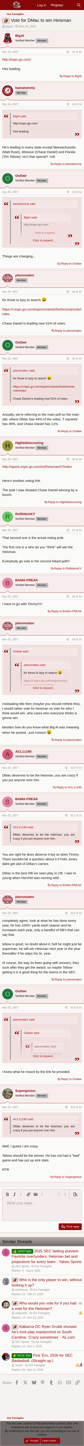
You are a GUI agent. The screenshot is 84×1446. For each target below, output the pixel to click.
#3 (74, 192)
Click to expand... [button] (44, 240)
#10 (73, 767)
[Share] (68, 52)
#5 (74, 358)
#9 (74, 639)
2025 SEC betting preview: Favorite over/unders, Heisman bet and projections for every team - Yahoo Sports (47, 1256)
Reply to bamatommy (68, 164)
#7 (74, 530)
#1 (74, 51)
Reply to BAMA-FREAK (66, 611)
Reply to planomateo (68, 330)
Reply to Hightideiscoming (65, 502)
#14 (73, 1107)
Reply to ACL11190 (69, 787)
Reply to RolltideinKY (68, 568)
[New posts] (69, 5)
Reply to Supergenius (68, 1177)
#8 (74, 596)
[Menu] (6, 5)
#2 (74, 104)
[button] (7, 1194)
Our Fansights (43, 1266)
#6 (74, 459)
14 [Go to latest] (80, 51)
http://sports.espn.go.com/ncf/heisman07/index (37, 466)
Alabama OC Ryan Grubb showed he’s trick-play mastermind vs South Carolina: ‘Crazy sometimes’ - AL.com (44, 1332)
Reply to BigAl (72, 76)
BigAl (9, 26)
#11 (73, 815)
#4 (74, 291)
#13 (73, 1007)
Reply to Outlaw (71, 263)
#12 (73, 913)
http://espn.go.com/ (16, 59)
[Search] (78, 5)
